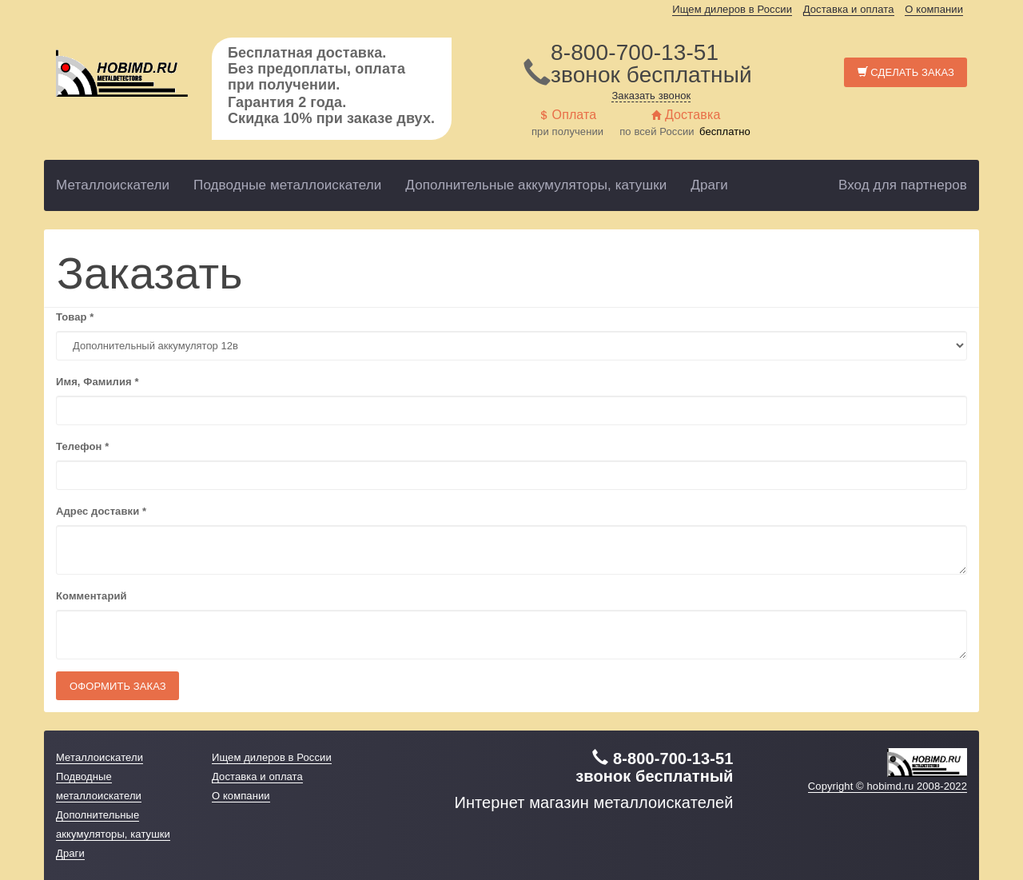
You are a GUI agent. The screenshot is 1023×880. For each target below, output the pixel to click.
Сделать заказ (906, 72)
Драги (709, 185)
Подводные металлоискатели (287, 185)
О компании (934, 9)
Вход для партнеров (902, 185)
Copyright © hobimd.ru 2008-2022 (887, 786)
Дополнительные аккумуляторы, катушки (536, 185)
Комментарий (91, 596)
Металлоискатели (112, 185)
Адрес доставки (101, 511)
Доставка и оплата (848, 9)
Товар (75, 317)
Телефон (82, 446)
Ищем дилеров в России (732, 9)
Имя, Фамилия (97, 382)
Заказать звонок (651, 96)
